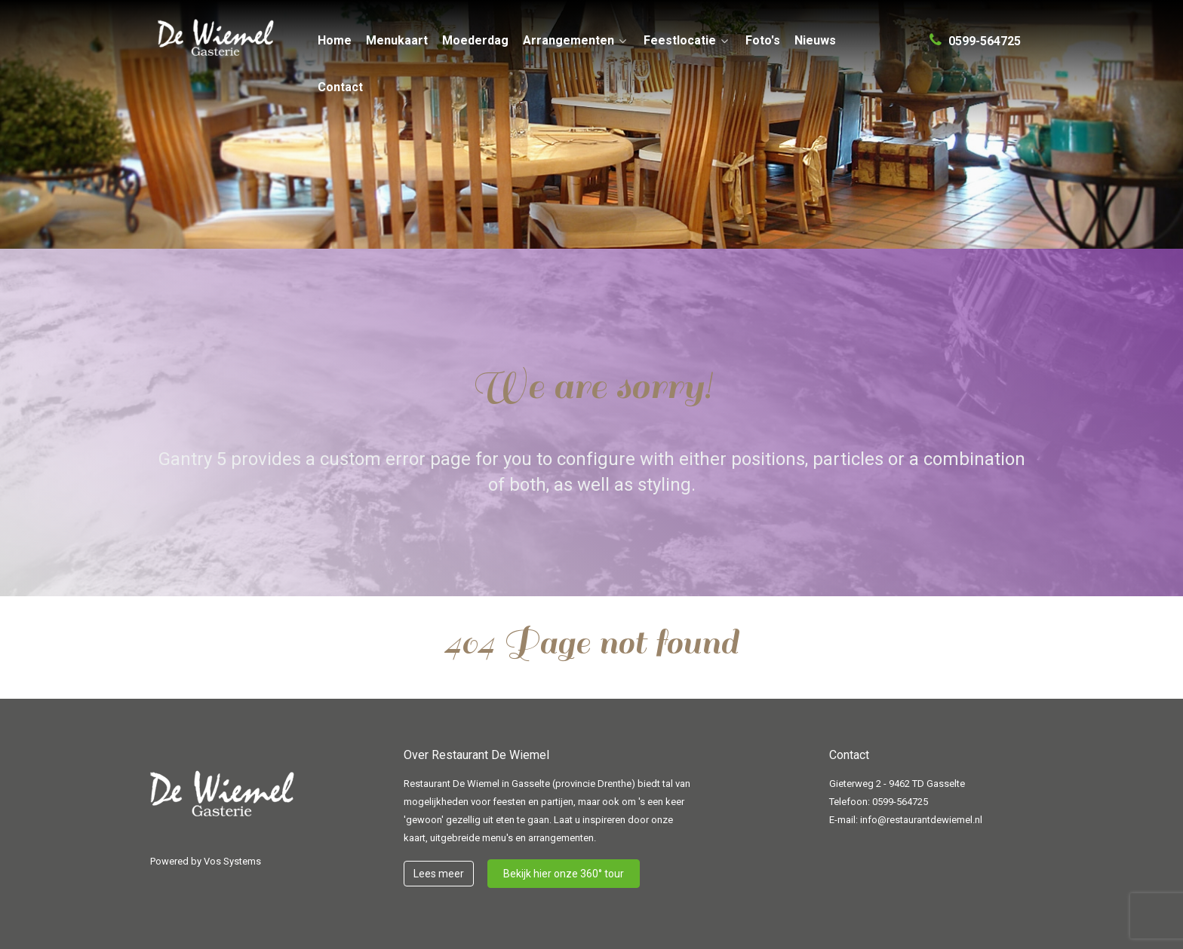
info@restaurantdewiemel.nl (921, 819)
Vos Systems (232, 861)
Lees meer (438, 874)
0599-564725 (900, 801)
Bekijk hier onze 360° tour (563, 874)
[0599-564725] (975, 35)
